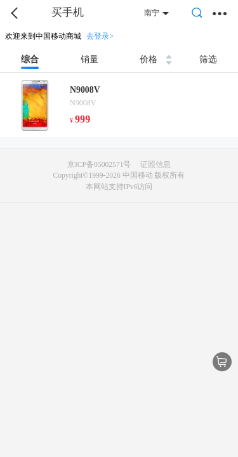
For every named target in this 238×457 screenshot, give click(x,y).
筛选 (208, 59)
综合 (30, 59)
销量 (89, 59)
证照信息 (155, 165)
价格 (148, 59)
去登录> (100, 36)
